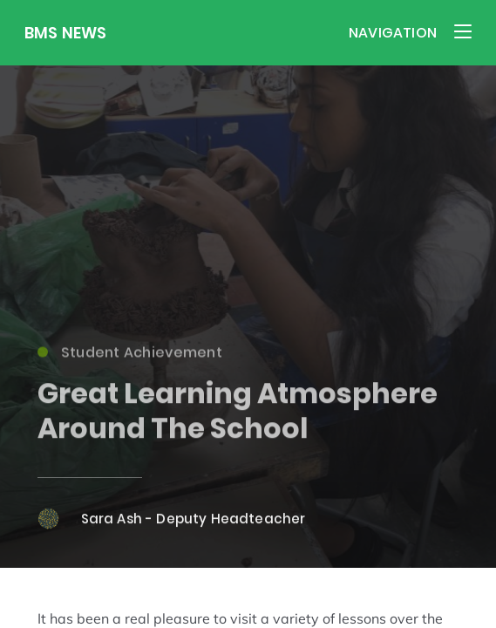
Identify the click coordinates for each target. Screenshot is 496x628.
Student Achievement (129, 356)
